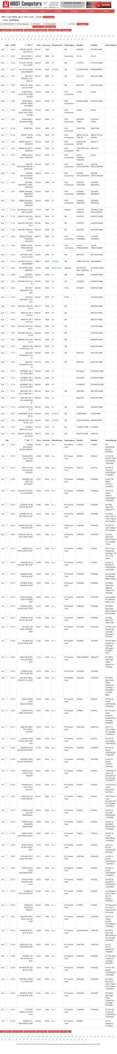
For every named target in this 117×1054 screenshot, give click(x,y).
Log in (8, 11)
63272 (12, 597)
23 (76, 36)
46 (45, 39)
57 (86, 39)
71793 (12, 216)
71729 (12, 210)
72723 (12, 353)
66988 (12, 671)
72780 (12, 420)
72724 (12, 384)
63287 (12, 678)
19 (61, 36)
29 (98, 36)
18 (57, 36)
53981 (12, 916)
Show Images (54, 30)
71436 (12, 128)
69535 (12, 56)
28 (94, 36)
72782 (12, 434)
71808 (12, 236)
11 (32, 36)
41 (27, 39)
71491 (12, 142)
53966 (12, 856)
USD (5, 20)
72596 (12, 326)
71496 (12, 173)
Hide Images (65, 30)
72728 (12, 398)
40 (23, 39)
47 (49, 39)
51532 (12, 905)
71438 (12, 135)
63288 (12, 657)
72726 (12, 378)
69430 (12, 49)
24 (79, 36)
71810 (12, 201)
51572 (12, 739)
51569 (12, 748)
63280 (12, 534)
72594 (12, 313)
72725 (12, 371)
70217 (12, 69)
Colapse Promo (41, 30)
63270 (12, 618)
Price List (25, 11)
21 (68, 36)
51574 (12, 468)
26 (87, 36)
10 (28, 36)
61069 (12, 944)
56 (82, 39)
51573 (12, 699)
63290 (12, 641)
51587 (12, 491)
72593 (12, 306)
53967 (12, 868)
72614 (12, 346)
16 (50, 36)
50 (60, 39)
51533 (12, 891)
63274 (12, 574)
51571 (12, 727)
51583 (12, 796)
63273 (12, 583)
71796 (12, 230)
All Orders (58, 11)
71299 (12, 101)
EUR (11, 20)
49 (56, 39)
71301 (12, 119)
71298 (12, 110)
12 (36, 36)
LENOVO (55, 69)
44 (38, 39)
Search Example (50, 27)
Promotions (75, 11)
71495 (12, 164)
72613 (12, 340)
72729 (12, 407)
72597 (12, 333)
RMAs (106, 11)
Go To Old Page (48, 17)
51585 (12, 771)
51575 (12, 456)
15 (47, 36)
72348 (12, 288)
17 (54, 36)
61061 (12, 930)
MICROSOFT (57, 268)
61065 (12, 979)
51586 (12, 785)
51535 (12, 833)
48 (53, 39)
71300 (12, 92)
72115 (12, 255)
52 (67, 39)
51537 (12, 810)
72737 (12, 414)
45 (42, 39)
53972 (12, 879)
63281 (12, 525)
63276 (12, 548)
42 (31, 39)
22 (72, 36)
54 (75, 39)
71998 (12, 275)
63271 (12, 606)
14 (43, 36)
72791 (12, 155)
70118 (12, 63)
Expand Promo (30, 30)
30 (101, 36)
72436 (12, 297)
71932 (12, 148)
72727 (12, 391)
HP (53, 56)
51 (64, 39)
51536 (12, 822)
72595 (12, 320)
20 (65, 36)
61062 (12, 1021)
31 (105, 36)
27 (90, 36)
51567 (12, 711)
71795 (12, 223)
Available (39, 17)
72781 (12, 427)
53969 (12, 845)
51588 (12, 479)
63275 (12, 562)
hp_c (54, 445)
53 (71, 39)
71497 (12, 182)
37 (12, 39)
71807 (12, 191)
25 (83, 36)
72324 (12, 281)
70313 (12, 76)
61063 (12, 1009)
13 (39, 36)
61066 (12, 967)
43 (34, 39)
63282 (12, 514)
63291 (12, 627)
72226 (12, 268)
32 (109, 36)
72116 (12, 261)
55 (79, 39)
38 (16, 39)
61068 (12, 956)
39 (20, 39)
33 (112, 36)
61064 (12, 993)
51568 (12, 759)
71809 (12, 245)
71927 (12, 85)
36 (9, 39)
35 (5, 39)
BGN (17, 20)
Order (42, 11)
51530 (12, 445)
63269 (12, 505)
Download (90, 11)
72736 (12, 362)
